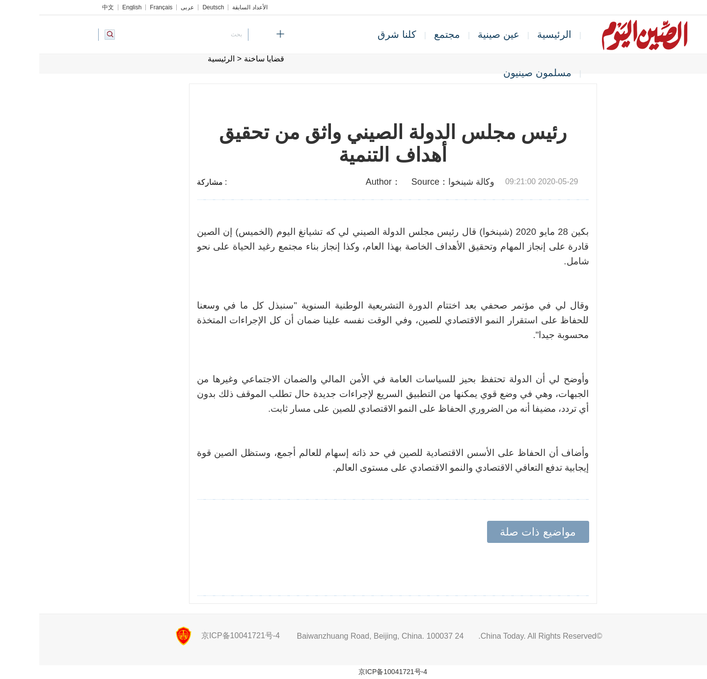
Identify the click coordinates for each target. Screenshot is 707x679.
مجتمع (408, 34)
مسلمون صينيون (498, 72)
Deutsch (174, 7)
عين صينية (459, 34)
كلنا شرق (357, 34)
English (92, 7)
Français (121, 7)
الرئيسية (515, 34)
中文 (69, 7)
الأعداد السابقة (210, 7)
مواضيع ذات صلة (498, 532)
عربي (148, 7)
